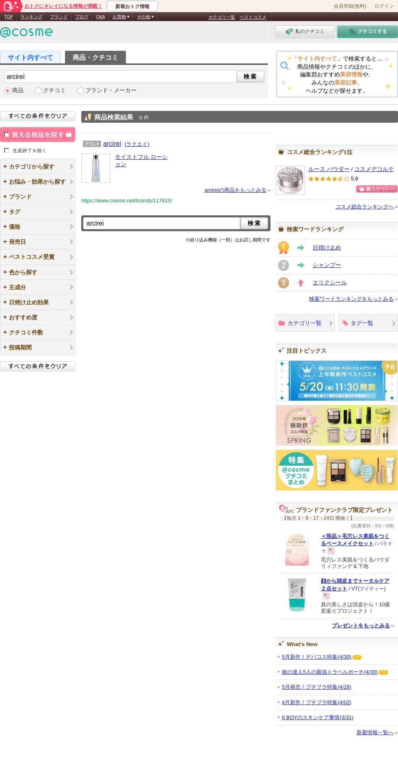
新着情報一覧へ (375, 732)
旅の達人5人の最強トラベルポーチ (330, 672)
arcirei (112, 143)
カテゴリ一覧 (221, 17)
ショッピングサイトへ (377, 189)
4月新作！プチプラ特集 (316, 702)
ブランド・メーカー (110, 90)
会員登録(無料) (350, 6)
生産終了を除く (30, 150)
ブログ (82, 16)
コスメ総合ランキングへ (364, 207)
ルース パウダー (329, 169)
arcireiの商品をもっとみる (235, 190)
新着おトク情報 (132, 6)
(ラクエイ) (137, 144)
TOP (8, 16)
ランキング (31, 16)
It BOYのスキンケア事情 (317, 717)
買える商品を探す (37, 134)
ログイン (384, 6)
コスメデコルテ (374, 169)
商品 (18, 90)
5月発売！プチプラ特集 (316, 687)
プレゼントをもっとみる (361, 625)
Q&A (100, 16)
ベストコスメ (253, 17)
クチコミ (54, 90)
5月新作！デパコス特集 (316, 657)
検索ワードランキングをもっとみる (351, 299)
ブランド (59, 16)
